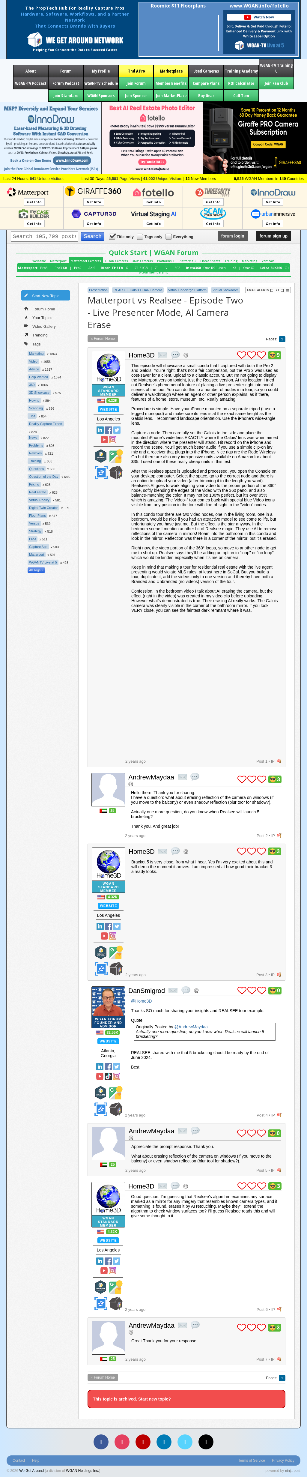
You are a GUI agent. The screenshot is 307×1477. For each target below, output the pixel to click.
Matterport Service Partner (101, 456)
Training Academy (241, 71)
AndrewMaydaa (151, 777)
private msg (162, 355)
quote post (175, 355)
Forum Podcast (65, 83)
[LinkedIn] (163, 1441)
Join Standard (66, 95)
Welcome (39, 261)
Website (108, 409)
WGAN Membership (153, 272)
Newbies (35, 453)
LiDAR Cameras (116, 261)
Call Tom (241, 95)
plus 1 (241, 355)
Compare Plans (206, 83)
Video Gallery (40, 326)
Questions (36, 469)
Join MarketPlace (171, 95)
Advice (34, 369)
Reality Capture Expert (45, 424)
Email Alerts (260, 290)
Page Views (123, 178)
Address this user (185, 354)
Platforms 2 (187, 261)
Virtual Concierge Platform (187, 290)
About (30, 71)
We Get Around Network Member (116, 472)
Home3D (142, 355)
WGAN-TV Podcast (30, 83)
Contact (19, 1460)
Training (231, 261)
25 (112, 811)
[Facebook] (101, 1441)
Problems (36, 445)
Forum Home (39, 308)
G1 (287, 267)
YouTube (104, 439)
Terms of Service (251, 1460)
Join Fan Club (276, 83)
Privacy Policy (283, 1460)
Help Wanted (38, 377)
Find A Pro (136, 71)
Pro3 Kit (61, 267)
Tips (32, 416)
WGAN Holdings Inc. (82, 1471)
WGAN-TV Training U (276, 68)
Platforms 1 (165, 261)
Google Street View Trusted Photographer (116, 456)
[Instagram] (122, 1441)
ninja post (292, 1471)
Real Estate (37, 492)
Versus (34, 523)
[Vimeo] (184, 1441)
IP (273, 761)
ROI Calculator (241, 83)
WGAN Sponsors (101, 95)
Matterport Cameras (86, 261)
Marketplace (171, 71)
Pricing (34, 484)
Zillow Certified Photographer (101, 472)
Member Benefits (171, 83)
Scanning (36, 408)
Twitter (117, 430)
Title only (122, 236)
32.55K (112, 1032)
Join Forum (136, 83)
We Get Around (31, 1471)
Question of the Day (43, 476)
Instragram (112, 439)
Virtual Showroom (226, 290)
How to (34, 400)
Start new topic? (154, 1399)
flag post (279, 761)
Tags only (150, 236)
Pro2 (78, 267)
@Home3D (141, 1001)
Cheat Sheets (210, 261)
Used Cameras (206, 71)
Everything (179, 236)
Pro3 (44, 267)
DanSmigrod (146, 990)
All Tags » (36, 570)
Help (36, 1460)
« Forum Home (103, 338)
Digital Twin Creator (43, 508)
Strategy (35, 531)
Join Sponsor (136, 95)
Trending (36, 334)
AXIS (91, 267)
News (33, 437)
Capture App (38, 547)
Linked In (100, 430)
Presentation (98, 290)
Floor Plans (37, 515)
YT (280, 290)
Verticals (268, 261)
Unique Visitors (47, 178)
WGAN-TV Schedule (101, 83)
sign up (274, 236)
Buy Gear (206, 95)
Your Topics (38, 317)
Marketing (250, 261)
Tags (32, 343)
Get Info (34, 202)
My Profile (101, 71)
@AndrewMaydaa (191, 1026)
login (232, 236)
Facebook (108, 430)
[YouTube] (143, 1441)
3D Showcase (39, 392)
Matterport (58, 261)
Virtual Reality (39, 500)
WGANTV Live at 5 (43, 562)
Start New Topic (41, 295)
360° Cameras (142, 261)
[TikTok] (205, 1441)
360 (31, 385)
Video (33, 361)
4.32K (113, 401)
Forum (66, 71)
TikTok (108, 1076)
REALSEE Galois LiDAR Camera (138, 290)
